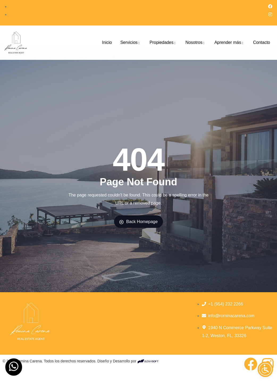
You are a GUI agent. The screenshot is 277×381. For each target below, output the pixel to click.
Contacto (261, 42)
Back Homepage (138, 221)
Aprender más (229, 42)
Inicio (107, 42)
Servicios (130, 42)
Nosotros (195, 42)
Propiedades (163, 42)
